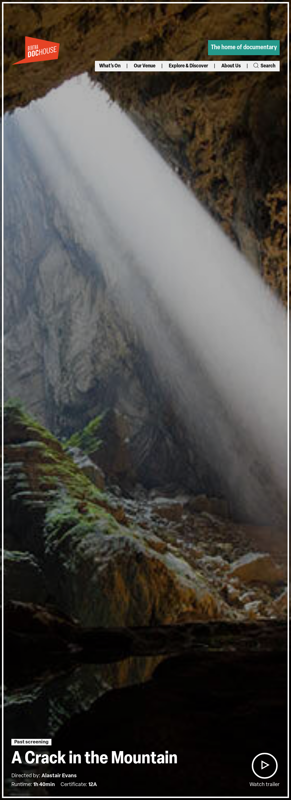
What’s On (109, 66)
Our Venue (144, 66)
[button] (264, 765)
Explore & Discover (188, 66)
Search (264, 66)
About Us (231, 66)
